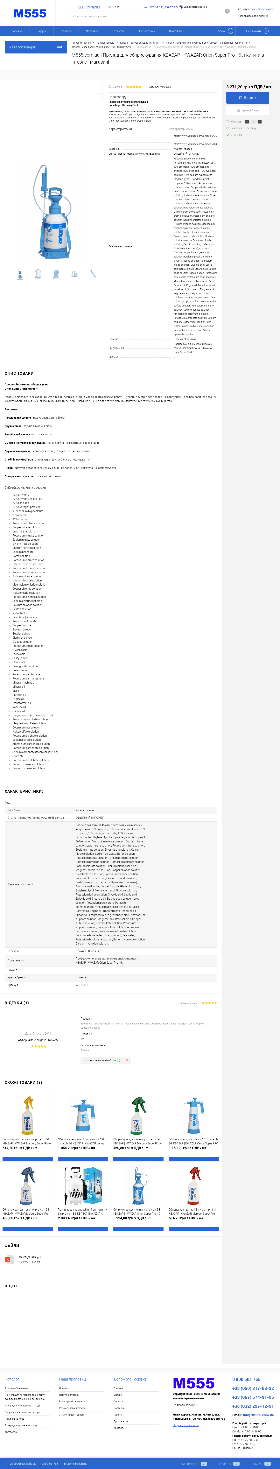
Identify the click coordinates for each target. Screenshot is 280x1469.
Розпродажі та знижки (72, 1390)
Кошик (258, 1463)
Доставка (92, 31)
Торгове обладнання (16, 1377)
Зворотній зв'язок (20, 1463)
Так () (116, 1049)
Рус (109, 7)
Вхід (81, 7)
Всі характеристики (181, 128)
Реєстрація (93, 7)
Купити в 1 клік (248, 110)
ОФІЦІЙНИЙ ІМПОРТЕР (187, 153)
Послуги (66, 31)
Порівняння (191, 1463)
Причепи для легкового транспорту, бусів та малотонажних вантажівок (25, 1386)
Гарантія (118, 31)
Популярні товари (69, 1384)
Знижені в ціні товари (71, 1403)
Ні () (125, 1049)
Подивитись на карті (186, 1414)
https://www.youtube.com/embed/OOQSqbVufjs (200, 135)
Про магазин (146, 31)
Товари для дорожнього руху (21, 1414)
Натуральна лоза (14, 1408)
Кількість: (237, 121)
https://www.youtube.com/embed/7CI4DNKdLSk (200, 144)
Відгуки (41, 31)
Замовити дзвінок (195, 6)
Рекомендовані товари (72, 1397)
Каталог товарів (35, 47)
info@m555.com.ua (75, 1463)
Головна (17, 31)
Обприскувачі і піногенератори (22, 1401)
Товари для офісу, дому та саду (22, 1394)
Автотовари (11, 1421)
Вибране (226, 1463)
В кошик (247, 97)
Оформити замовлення (253, 16)
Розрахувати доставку (241, 128)
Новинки (64, 1377)
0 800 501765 (49, 1463)
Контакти (175, 31)
